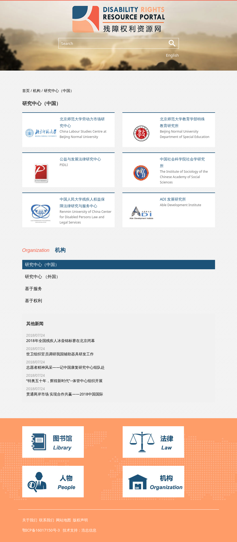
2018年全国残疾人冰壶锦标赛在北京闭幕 (60, 340)
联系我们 (46, 519)
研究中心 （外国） (42, 276)
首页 (26, 90)
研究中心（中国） (59, 90)
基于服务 (33, 288)
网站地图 (63, 519)
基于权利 (33, 300)
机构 (36, 90)
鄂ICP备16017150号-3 (41, 530)
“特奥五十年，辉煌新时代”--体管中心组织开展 (64, 380)
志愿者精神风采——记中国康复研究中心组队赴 (65, 367)
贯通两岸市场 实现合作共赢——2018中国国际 (64, 394)
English (172, 55)
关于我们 (29, 519)
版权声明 (80, 519)
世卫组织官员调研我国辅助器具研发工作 (60, 353)
